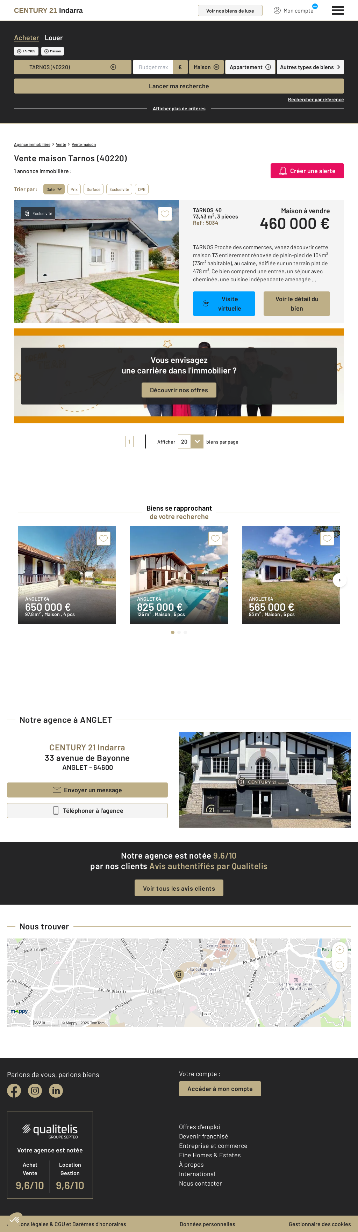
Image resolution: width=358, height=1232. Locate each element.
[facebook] (14, 1091)
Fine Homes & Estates (210, 1155)
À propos (191, 1164)
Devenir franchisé (203, 1136)
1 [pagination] (129, 441)
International (197, 1174)
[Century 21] (48, 10)
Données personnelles (207, 1223)
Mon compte (294, 10)
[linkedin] (56, 1091)
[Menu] (338, 9)
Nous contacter (200, 1183)
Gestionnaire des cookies (320, 1223)
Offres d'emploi (199, 1126)
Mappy (71, 1023)
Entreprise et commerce (213, 1145)
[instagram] (35, 1091)
